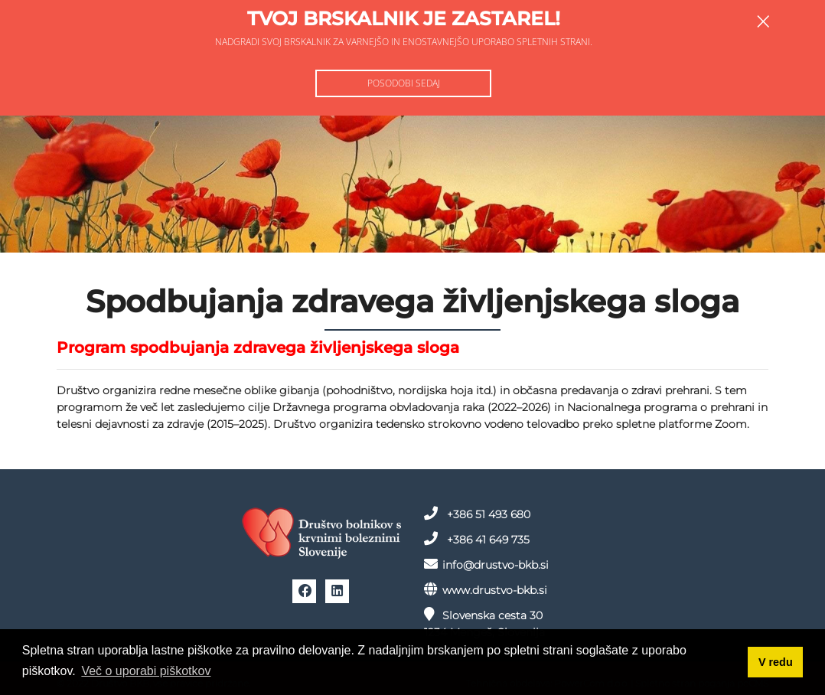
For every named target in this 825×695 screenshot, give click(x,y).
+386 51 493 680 (477, 513)
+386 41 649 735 (477, 539)
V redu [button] (775, 662)
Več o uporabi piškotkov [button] (145, 670)
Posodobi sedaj (403, 83)
